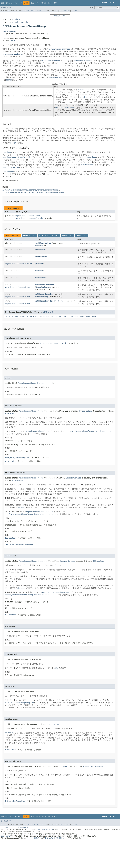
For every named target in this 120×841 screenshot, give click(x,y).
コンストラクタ (30, 11)
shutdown (39, 270)
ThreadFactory (41, 296)
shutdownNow (40, 277)
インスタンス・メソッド (49, 235)
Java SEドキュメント (45, 829)
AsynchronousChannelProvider (30, 218)
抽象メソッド (67, 235)
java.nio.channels (20, 22)
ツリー (37, 3)
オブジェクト (49, 312)
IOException (10, 413)
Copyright (5, 836)
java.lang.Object (10, 31)
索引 (49, 3)
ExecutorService (43, 287)
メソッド (40, 11)
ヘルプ (54, 3)
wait (82, 316)
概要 (2, 3)
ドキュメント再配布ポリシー (56, 838)
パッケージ (18, 3)
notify (54, 316)
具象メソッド (81, 235)
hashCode (44, 316)
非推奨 (44, 3)
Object (14, 40)
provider (39, 264)
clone (7, 316)
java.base (16, 19)
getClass (34, 316)
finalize (24, 316)
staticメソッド (29, 235)
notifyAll (63, 316)
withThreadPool (42, 301)
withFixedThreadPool (44, 294)
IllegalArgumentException (17, 457)
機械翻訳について (60, 16)
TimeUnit (39, 246)
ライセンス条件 (33, 838)
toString (74, 316)
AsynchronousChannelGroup (27, 216)
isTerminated (41, 256)
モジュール (9, 3)
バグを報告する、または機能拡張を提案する (16, 827)
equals (15, 316)
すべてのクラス (6, 7)
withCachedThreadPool (45, 284)
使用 (32, 3)
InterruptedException (93, 766)
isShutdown (40, 249)
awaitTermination (43, 243)
